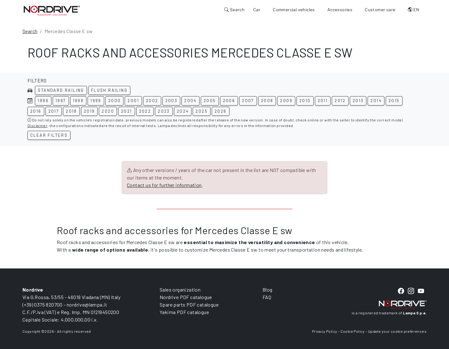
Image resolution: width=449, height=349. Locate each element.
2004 (190, 100)
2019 (89, 111)
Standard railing (61, 90)
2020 (108, 111)
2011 (323, 100)
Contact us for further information (164, 185)
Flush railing (109, 90)
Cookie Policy (352, 331)
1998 (78, 100)
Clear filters (49, 135)
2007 (248, 100)
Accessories (339, 9)
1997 (61, 100)
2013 (358, 100)
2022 (145, 111)
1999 (95, 100)
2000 (114, 100)
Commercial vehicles (294, 9)
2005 (210, 100)
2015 (394, 100)
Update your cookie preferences (397, 331)
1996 (43, 100)
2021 (126, 111)
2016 (35, 111)
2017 (53, 111)
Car (256, 9)
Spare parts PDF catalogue (189, 304)
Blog (268, 289)
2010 (305, 100)
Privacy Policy (324, 331)
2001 (133, 100)
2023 (164, 111)
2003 (171, 100)
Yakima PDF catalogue (184, 312)
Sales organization (180, 289)
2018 (71, 111)
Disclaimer (37, 125)
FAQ (267, 297)
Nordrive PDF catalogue (186, 297)
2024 (183, 111)
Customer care (380, 9)
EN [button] (413, 9)
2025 (202, 111)
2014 (376, 100)
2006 (229, 100)
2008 (267, 100)
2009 (286, 100)
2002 (152, 100)
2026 (221, 111)
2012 (340, 100)
